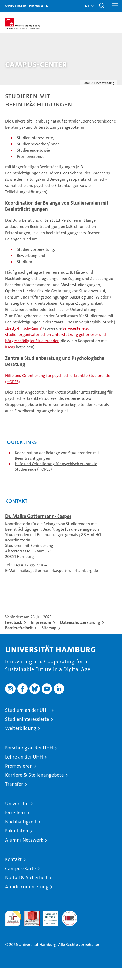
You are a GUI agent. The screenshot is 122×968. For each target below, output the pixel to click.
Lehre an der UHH (24, 757)
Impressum (41, 622)
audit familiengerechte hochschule (13, 918)
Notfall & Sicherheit (26, 877)
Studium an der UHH (27, 710)
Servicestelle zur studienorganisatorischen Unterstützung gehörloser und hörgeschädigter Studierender (55, 334)
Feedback (13, 622)
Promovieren (19, 766)
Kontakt (13, 859)
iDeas (10, 347)
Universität (17, 803)
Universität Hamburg (26, 5)
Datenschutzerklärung (80, 622)
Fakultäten (16, 831)
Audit (29, 913)
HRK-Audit (48, 916)
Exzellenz (15, 812)
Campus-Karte (20, 868)
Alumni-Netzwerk (24, 840)
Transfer (14, 784)
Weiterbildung (20, 728)
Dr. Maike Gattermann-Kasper (38, 516)
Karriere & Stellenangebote (34, 775)
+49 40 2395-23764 (30, 565)
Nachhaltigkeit (20, 821)
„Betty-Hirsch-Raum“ (24, 328)
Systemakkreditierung (69, 913)
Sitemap (49, 628)
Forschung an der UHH (29, 747)
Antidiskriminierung (26, 886)
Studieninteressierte (27, 719)
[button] (88, 6)
